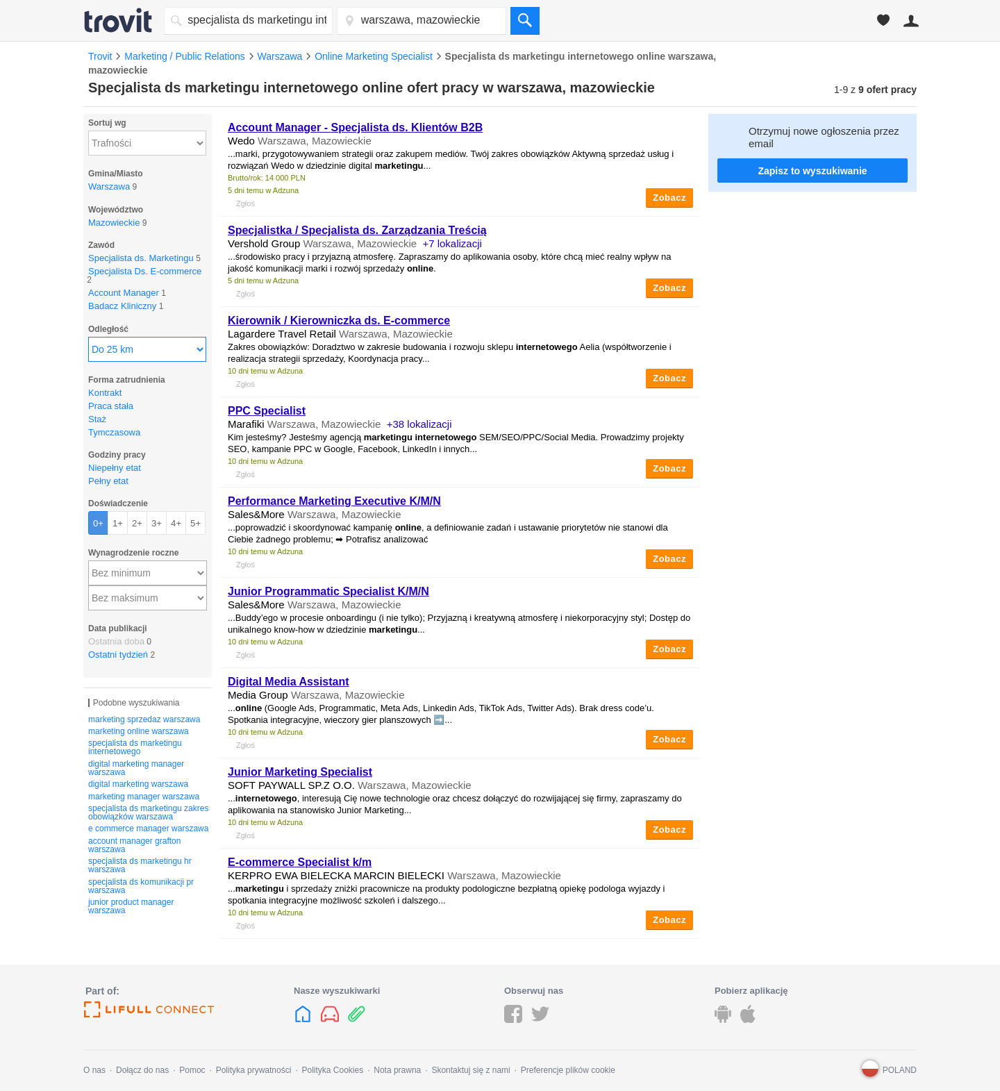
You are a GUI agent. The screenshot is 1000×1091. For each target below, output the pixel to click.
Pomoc (192, 1070)
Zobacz (669, 197)
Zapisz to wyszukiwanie (812, 170)
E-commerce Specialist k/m (300, 862)
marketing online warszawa (138, 731)
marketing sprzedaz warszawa (144, 719)
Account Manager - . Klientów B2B (355, 127)
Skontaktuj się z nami (470, 1070)
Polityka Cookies (332, 1070)
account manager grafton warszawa (134, 845)
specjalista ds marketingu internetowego (135, 747)
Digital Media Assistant (288, 682)
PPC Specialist (267, 411)
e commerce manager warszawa (148, 828)
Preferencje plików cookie (568, 1070)
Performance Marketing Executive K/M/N (334, 501)
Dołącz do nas (142, 1070)
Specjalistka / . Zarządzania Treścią (357, 230)
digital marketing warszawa (138, 784)
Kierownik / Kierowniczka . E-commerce (339, 320)
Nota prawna (397, 1070)
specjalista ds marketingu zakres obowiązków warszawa (148, 812)
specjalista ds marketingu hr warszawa (140, 865)
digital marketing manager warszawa (136, 768)
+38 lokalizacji (419, 424)
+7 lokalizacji (451, 243)
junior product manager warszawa (131, 906)
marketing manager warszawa (143, 796)
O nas (94, 1070)
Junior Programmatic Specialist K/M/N (328, 591)
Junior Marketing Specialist (300, 772)
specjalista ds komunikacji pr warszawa (141, 886)
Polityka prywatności (254, 1070)
